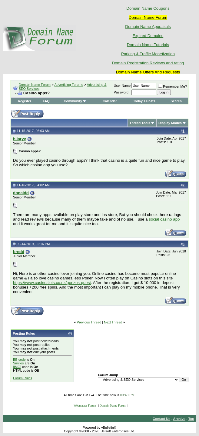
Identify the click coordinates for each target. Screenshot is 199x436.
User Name (122, 85)
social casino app (164, 219)
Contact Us (161, 419)
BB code (19, 359)
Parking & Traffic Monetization (148, 54)
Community (75, 101)
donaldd (21, 193)
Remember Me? (172, 86)
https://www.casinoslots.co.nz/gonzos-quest (52, 282)
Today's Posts (144, 101)
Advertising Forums (68, 84)
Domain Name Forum (35, 84)
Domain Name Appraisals (148, 26)
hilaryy (19, 139)
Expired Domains (148, 35)
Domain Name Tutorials (148, 44)
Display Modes (170, 123)
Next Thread (113, 322)
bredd (18, 251)
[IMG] (17, 367)
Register (24, 101)
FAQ (46, 101)
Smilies (18, 363)
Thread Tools (140, 123)
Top (191, 419)
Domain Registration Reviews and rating (148, 63)
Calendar (110, 101)
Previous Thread (89, 322)
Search (176, 101)
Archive (179, 419)
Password (121, 92)
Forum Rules (22, 378)
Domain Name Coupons (147, 8)
